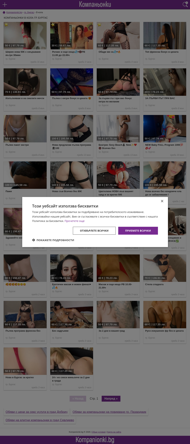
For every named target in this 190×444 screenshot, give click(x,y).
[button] (53, 240)
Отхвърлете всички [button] (93, 230)
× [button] (162, 201)
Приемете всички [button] (137, 230)
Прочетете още (75, 220)
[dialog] (95, 222)
